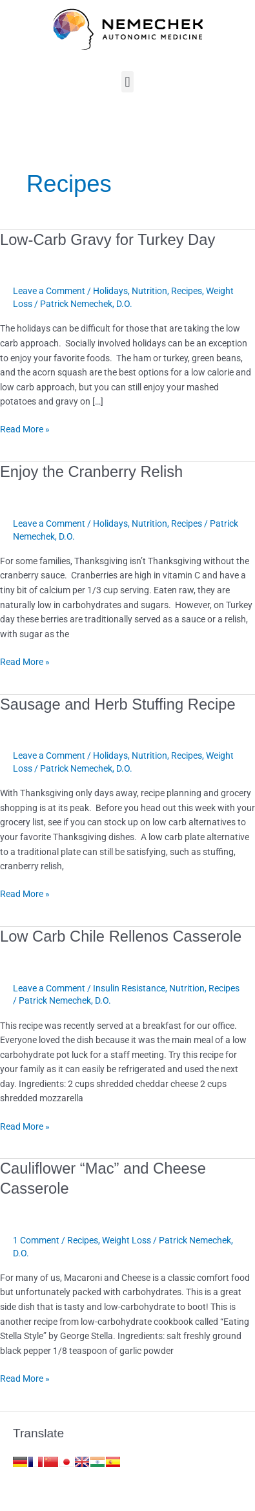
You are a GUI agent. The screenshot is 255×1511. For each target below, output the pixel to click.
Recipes (186, 291)
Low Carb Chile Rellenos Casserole (120, 936)
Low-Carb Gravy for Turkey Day (107, 239)
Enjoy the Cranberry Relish (91, 471)
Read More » (25, 428)
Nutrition (149, 291)
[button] (127, 81)
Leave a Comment (49, 291)
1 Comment (36, 1240)
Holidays (110, 291)
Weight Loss (126, 1240)
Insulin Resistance (129, 988)
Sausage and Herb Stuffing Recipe (118, 704)
